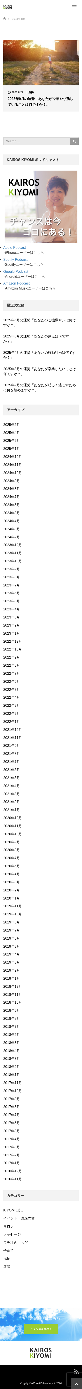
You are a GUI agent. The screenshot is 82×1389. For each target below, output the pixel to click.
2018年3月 (11, 1058)
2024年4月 (11, 521)
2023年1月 (11, 633)
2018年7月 (11, 1026)
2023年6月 (11, 593)
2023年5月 (11, 601)
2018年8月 (11, 1018)
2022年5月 (11, 689)
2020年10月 (12, 834)
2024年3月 (11, 529)
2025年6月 (11, 425)
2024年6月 (11, 505)
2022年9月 (11, 657)
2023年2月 (11, 625)
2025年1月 (11, 449)
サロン (8, 1226)
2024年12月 (12, 457)
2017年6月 (11, 1123)
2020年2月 (11, 890)
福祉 (6, 1258)
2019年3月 (11, 962)
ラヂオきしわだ (15, 1242)
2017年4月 (11, 1139)
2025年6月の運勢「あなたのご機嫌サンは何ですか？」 (39, 322)
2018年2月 (11, 1067)
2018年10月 (12, 1002)
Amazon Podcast (16, 283)
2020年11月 (12, 826)
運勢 (31, 92)
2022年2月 (11, 713)
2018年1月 (11, 1075)
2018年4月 (11, 1051)
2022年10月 (12, 649)
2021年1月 (11, 810)
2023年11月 (12, 553)
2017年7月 (11, 1115)
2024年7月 (11, 497)
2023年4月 (11, 609)
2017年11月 (12, 1083)
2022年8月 (11, 665)
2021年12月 (12, 730)
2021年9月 (11, 745)
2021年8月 (11, 753)
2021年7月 (11, 762)
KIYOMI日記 (13, 1210)
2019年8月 (11, 922)
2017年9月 (11, 1099)
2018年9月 (11, 1010)
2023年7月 (11, 585)
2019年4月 (11, 954)
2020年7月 (11, 858)
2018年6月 (11, 1035)
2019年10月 (12, 914)
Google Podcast (15, 271)
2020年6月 (11, 866)
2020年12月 (12, 818)
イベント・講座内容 (19, 1218)
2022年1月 (11, 721)
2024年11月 (12, 465)
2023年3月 (11, 617)
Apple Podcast (14, 247)
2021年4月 (11, 786)
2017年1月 (11, 1163)
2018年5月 (11, 1043)
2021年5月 (11, 778)
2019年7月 (11, 930)
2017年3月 (11, 1147)
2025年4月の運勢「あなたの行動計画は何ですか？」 (39, 355)
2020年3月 (11, 882)
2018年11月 (12, 994)
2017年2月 (11, 1155)
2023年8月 (11, 577)
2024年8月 (11, 489)
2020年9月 (11, 842)
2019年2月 (11, 970)
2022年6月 (11, 681)
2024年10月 (12, 473)
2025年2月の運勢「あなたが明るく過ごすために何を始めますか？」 (39, 387)
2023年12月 (12, 545)
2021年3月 (11, 794)
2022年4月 (11, 697)
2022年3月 (11, 705)
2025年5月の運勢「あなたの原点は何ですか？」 (36, 338)
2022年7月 (11, 673)
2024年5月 (11, 513)
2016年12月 (12, 1171)
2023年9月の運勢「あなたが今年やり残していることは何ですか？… (40, 102)
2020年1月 (11, 898)
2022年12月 (12, 641)
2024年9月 (11, 481)
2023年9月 (11, 569)
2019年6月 (11, 938)
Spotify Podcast (15, 259)
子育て (8, 1250)
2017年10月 (12, 1091)
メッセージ (12, 1234)
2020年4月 (11, 874)
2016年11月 (12, 1179)
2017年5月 (11, 1131)
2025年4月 (11, 433)
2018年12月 (12, 986)
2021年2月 (11, 802)
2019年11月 (12, 906)
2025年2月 (11, 440)
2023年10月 (12, 561)
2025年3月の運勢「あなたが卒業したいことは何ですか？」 (39, 371)
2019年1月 (11, 978)
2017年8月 (11, 1107)
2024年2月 (11, 537)
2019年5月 (11, 946)
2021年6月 (11, 770)
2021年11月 (12, 738)
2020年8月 (11, 850)
